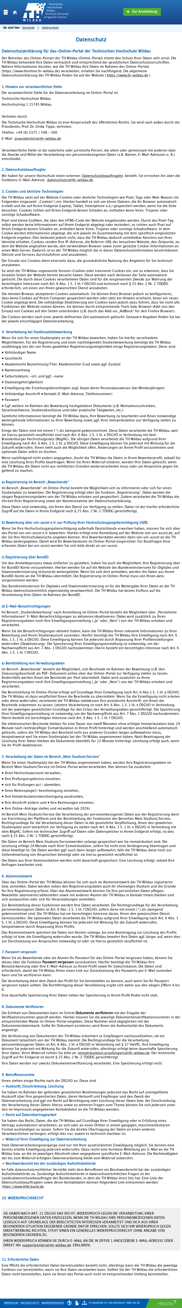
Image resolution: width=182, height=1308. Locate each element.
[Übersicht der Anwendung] (84, 1303)
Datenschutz (30, 1303)
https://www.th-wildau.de (127, 75)
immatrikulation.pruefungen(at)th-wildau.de (114, 1053)
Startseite (28, 27)
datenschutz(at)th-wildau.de (70, 180)
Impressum (11, 1303)
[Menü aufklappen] (5, 12)
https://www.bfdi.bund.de (23, 1186)
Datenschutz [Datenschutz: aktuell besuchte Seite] (50, 27)
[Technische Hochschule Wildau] (46, 12)
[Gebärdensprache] (77, 1303)
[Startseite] (14, 12)
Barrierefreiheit (53, 1303)
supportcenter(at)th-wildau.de (46, 1245)
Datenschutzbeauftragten (102, 176)
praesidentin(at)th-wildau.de (38, 138)
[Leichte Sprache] (69, 1303)
